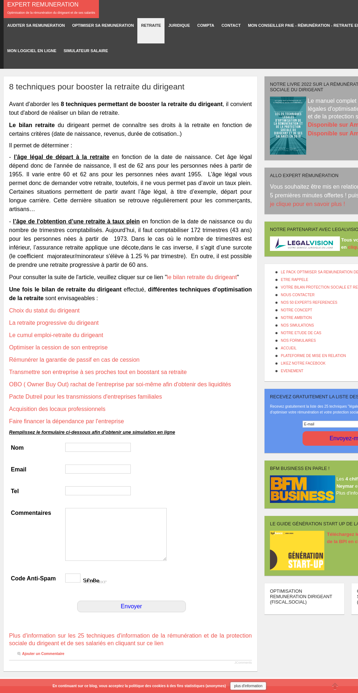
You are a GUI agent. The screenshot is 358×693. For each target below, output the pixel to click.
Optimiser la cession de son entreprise (58, 347)
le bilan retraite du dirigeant (202, 277)
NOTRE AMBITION (296, 318)
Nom (17, 447)
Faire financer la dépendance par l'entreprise (66, 421)
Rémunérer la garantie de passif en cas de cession (74, 360)
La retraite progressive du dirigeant (54, 323)
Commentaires (31, 513)
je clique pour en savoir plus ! (308, 204)
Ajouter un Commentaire (43, 654)
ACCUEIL (288, 348)
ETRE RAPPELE (294, 280)
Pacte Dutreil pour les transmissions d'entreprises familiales (85, 397)
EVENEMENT (292, 371)
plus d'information (248, 686)
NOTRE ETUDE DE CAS (301, 333)
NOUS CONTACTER (298, 295)
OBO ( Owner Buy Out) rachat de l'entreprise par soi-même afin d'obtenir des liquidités (120, 384)
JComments (243, 662)
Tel (15, 491)
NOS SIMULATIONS (297, 325)
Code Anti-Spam (33, 578)
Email (18, 469)
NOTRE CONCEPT (296, 310)
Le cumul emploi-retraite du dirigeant (56, 335)
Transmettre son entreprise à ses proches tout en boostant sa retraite (98, 372)
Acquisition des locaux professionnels (57, 409)
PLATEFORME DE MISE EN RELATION (313, 356)
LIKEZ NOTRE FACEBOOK (303, 363)
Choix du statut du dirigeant (44, 310)
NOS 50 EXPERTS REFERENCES (309, 302)
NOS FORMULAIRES (298, 341)
